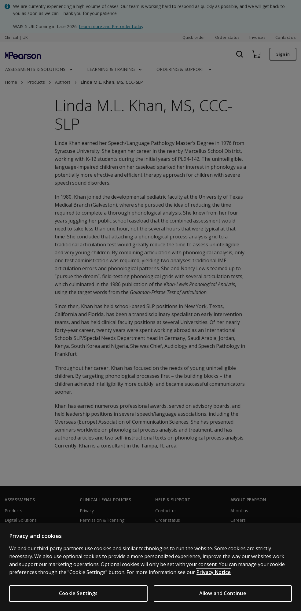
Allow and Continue (222, 593)
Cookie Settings (78, 593)
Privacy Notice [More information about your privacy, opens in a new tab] (213, 572)
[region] (150, 567)
